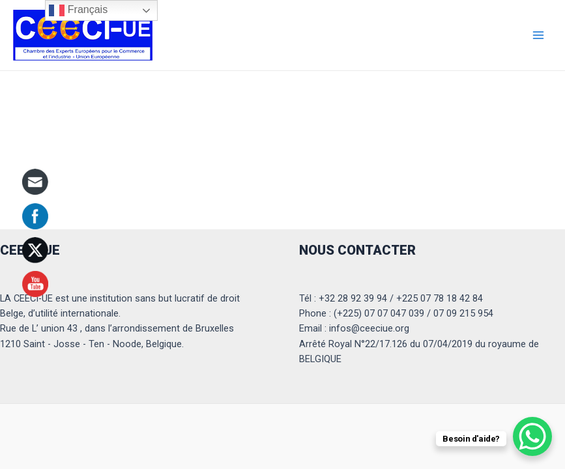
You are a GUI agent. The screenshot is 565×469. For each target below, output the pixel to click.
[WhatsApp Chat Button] (532, 436)
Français (78, 10)
